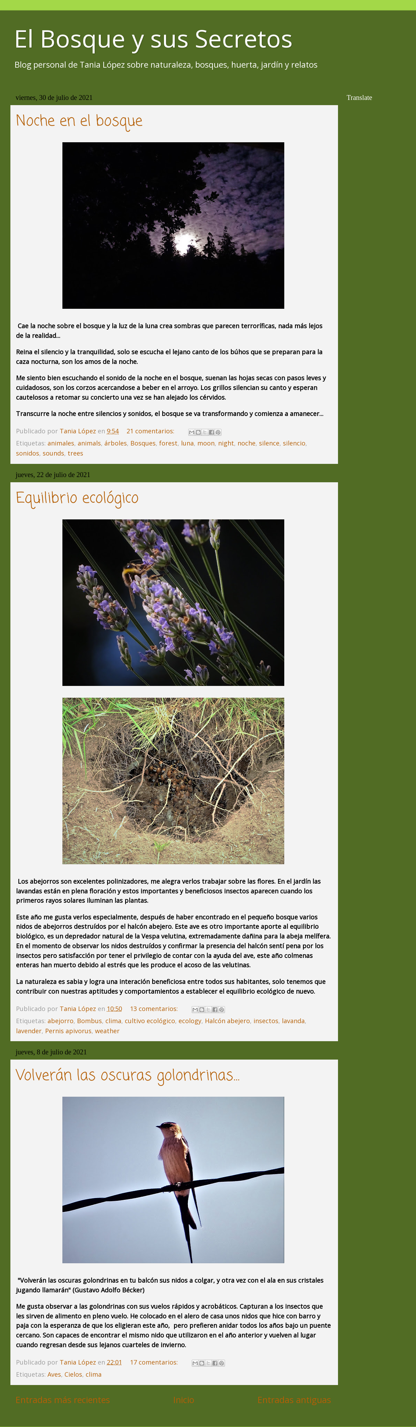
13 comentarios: (155, 1008)
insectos (265, 1021)
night (226, 443)
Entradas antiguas (294, 1399)
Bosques (143, 443)
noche (246, 443)
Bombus (89, 1021)
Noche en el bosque (79, 122)
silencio (294, 443)
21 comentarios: (151, 431)
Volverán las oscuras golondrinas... (128, 1076)
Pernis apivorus (68, 1031)
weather (107, 1031)
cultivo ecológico (150, 1021)
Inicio (183, 1399)
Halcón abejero (227, 1021)
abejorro (60, 1021)
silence (269, 443)
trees (75, 453)
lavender (29, 1031)
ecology (190, 1021)
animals (89, 443)
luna (187, 443)
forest (168, 443)
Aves (54, 1374)
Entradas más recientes (63, 1399)
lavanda (293, 1021)
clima (113, 1021)
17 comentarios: (155, 1362)
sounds (53, 453)
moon (206, 443)
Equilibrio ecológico (77, 499)
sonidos (27, 453)
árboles (115, 443)
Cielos (73, 1374)
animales (60, 443)
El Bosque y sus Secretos (153, 38)
